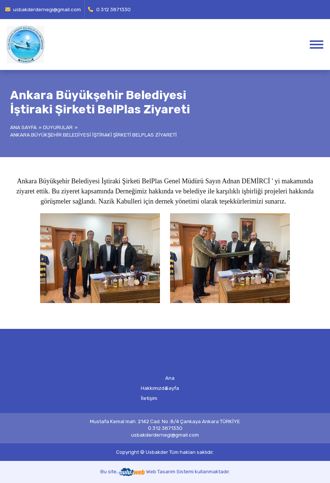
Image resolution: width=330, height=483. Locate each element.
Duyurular (58, 127)
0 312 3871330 (109, 9)
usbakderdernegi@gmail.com (43, 9)
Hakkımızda (154, 388)
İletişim (149, 398)
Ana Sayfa (23, 127)
